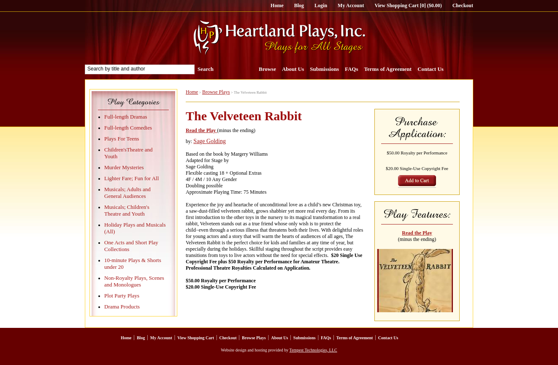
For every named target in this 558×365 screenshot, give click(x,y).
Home (277, 5)
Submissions (324, 69)
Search (206, 69)
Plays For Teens (121, 138)
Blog (299, 5)
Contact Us (430, 69)
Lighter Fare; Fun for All (131, 178)
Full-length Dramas (125, 117)
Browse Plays (216, 92)
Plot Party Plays (121, 295)
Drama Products (122, 306)
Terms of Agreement (388, 69)
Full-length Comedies (128, 127)
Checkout (462, 5)
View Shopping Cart (195, 337)
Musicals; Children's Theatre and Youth (126, 210)
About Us (293, 69)
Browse (267, 69)
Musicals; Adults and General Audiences (127, 192)
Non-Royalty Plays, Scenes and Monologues (134, 281)
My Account (351, 5)
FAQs (351, 69)
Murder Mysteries (124, 167)
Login (320, 5)
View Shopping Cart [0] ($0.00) (408, 5)
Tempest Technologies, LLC (313, 350)
